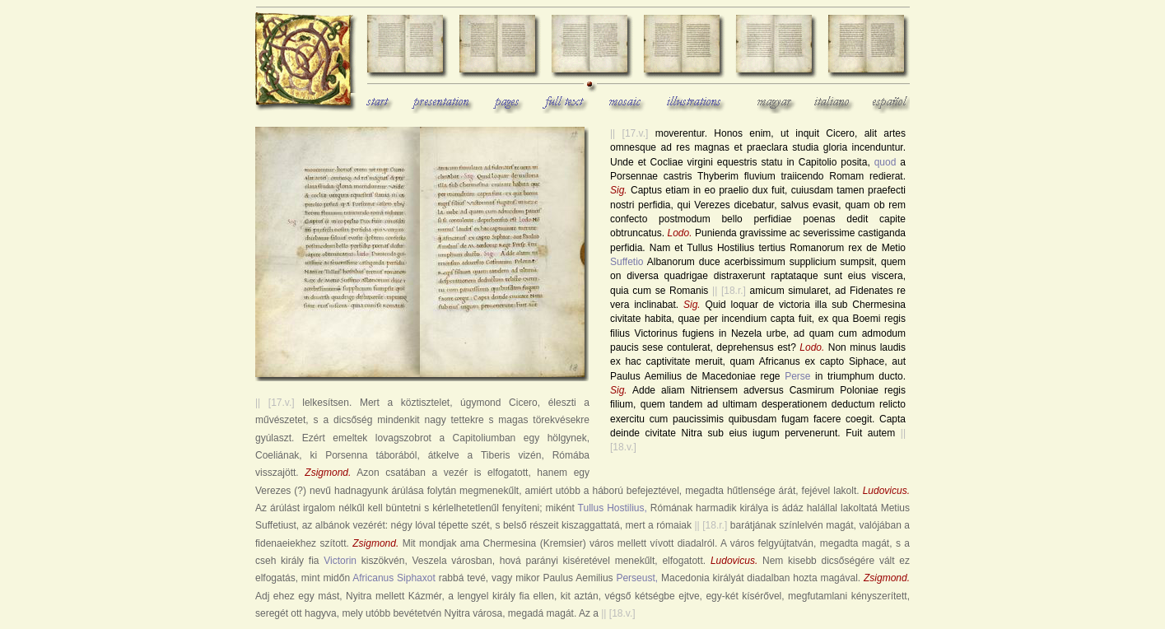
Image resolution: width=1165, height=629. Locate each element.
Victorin (340, 560)
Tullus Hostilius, (612, 508)
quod (885, 162)
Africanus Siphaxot (394, 578)
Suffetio (626, 262)
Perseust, (637, 578)
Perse (797, 376)
